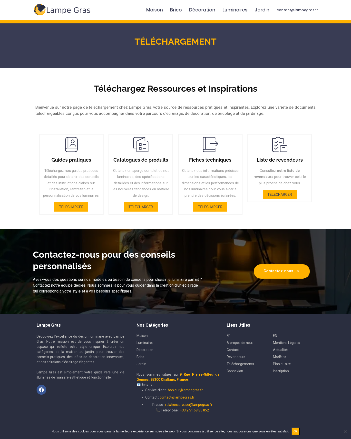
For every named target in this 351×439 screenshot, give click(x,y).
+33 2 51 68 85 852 (194, 410)
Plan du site (282, 364)
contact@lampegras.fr (297, 10)
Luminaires (235, 10)
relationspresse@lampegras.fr (188, 405)
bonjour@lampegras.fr (185, 390)
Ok (295, 431)
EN (275, 335)
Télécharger (71, 207)
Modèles (279, 357)
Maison (154, 10)
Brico (176, 10)
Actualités (281, 349)
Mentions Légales (286, 342)
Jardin (262, 10)
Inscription (281, 371)
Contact (233, 349)
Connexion (235, 371)
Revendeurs (236, 357)
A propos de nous (240, 342)
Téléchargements (240, 364)
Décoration (202, 10)
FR (229, 335)
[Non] (344, 431)
